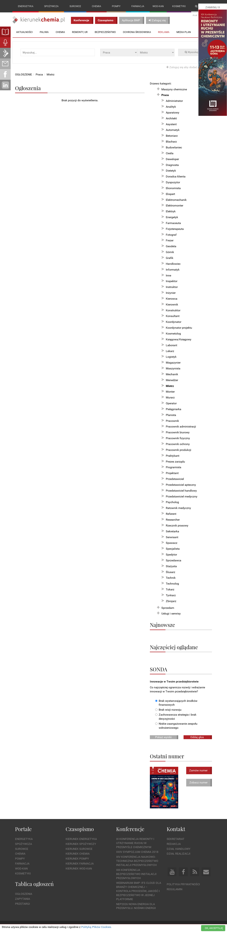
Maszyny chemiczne (174, 89)
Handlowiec (173, 263)
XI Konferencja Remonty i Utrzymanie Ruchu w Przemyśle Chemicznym (135, 843)
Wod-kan (158, 6)
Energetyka (25, 6)
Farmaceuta (173, 223)
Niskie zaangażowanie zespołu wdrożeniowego (176, 725)
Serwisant (172, 537)
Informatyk (172, 269)
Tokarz (170, 589)
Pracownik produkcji (178, 450)
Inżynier (171, 292)
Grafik (169, 258)
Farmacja (137, 6)
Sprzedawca (173, 560)
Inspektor (171, 281)
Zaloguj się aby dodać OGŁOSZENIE (190, 67)
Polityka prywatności (183, 884)
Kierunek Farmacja (80, 863)
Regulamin (174, 889)
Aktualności (24, 32)
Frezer (169, 240)
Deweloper (172, 159)
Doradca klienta (176, 176)
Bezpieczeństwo (105, 32)
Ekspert (170, 194)
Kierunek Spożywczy (81, 844)
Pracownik (172, 421)
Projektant (172, 473)
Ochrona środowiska (137, 32)
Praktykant (172, 455)
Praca (39, 74)
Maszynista (173, 368)
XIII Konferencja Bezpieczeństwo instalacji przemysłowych (136, 874)
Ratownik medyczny (178, 508)
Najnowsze (162, 624)
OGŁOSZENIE (23, 74)
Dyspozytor (173, 182)
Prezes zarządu (175, 461)
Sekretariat (175, 839)
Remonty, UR (80, 32)
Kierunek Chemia (78, 853)
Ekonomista (173, 188)
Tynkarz (171, 595)
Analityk (171, 106)
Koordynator (173, 322)
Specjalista (173, 548)
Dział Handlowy (178, 849)
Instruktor (172, 287)
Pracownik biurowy (178, 432)
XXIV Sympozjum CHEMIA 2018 (137, 852)
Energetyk (172, 217)
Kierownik (172, 304)
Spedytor (171, 554)
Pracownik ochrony (178, 444)
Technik (171, 578)
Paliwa (44, 32)
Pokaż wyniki (163, 737)
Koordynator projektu (179, 327)
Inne (168, 275)
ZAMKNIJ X (212, 7)
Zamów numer (198, 770)
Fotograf (171, 234)
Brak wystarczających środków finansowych (176, 703)
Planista (171, 415)
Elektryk (171, 211)
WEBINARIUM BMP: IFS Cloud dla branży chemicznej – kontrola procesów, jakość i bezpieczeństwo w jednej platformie (138, 891)
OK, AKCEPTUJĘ (214, 928)
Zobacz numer (198, 782)
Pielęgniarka (173, 409)
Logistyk (171, 357)
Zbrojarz (171, 601)
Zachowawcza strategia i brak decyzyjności (175, 716)
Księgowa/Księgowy (178, 339)
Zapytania (22, 898)
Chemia (96, 6)
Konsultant (172, 316)
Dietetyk (171, 170)
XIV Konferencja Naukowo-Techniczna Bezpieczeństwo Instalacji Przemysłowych (137, 861)
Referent (171, 513)
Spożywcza (51, 6)
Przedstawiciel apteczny (181, 484)
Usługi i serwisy (171, 613)
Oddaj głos (197, 737)
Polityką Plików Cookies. (96, 927)
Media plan (183, 32)
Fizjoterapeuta (175, 229)
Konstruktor (173, 310)
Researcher (173, 519)
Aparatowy (172, 112)
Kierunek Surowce (79, 849)
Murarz (170, 397)
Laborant (171, 345)
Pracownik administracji (181, 426)
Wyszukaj (191, 52)
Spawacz (171, 543)
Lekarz (170, 351)
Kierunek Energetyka (81, 839)
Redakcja (174, 844)
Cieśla (169, 153)
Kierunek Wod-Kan (79, 868)
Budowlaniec (174, 147)
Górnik (170, 252)
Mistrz (50, 74)
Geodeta (171, 246)
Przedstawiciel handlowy (181, 490)
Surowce (75, 6)
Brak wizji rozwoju (168, 710)
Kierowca (171, 298)
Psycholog (172, 502)
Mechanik (172, 374)
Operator (171, 403)
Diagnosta (172, 165)
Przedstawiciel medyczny (181, 496)
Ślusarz (170, 572)
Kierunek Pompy (77, 858)
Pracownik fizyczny (178, 438)
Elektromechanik (176, 200)
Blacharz (171, 141)
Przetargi (22, 903)
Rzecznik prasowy (177, 525)
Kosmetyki (179, 6)
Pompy (116, 6)
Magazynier (173, 362)
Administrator (174, 101)
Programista (173, 467)
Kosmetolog (173, 333)
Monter (170, 391)
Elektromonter (174, 205)
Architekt (171, 118)
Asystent (171, 124)
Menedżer (172, 380)
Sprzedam (167, 608)
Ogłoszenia (23, 894)
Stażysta (171, 566)
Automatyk (172, 130)
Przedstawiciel (175, 479)
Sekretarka (172, 531)
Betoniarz (172, 136)
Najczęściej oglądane (174, 647)
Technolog (172, 583)
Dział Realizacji (178, 853)
